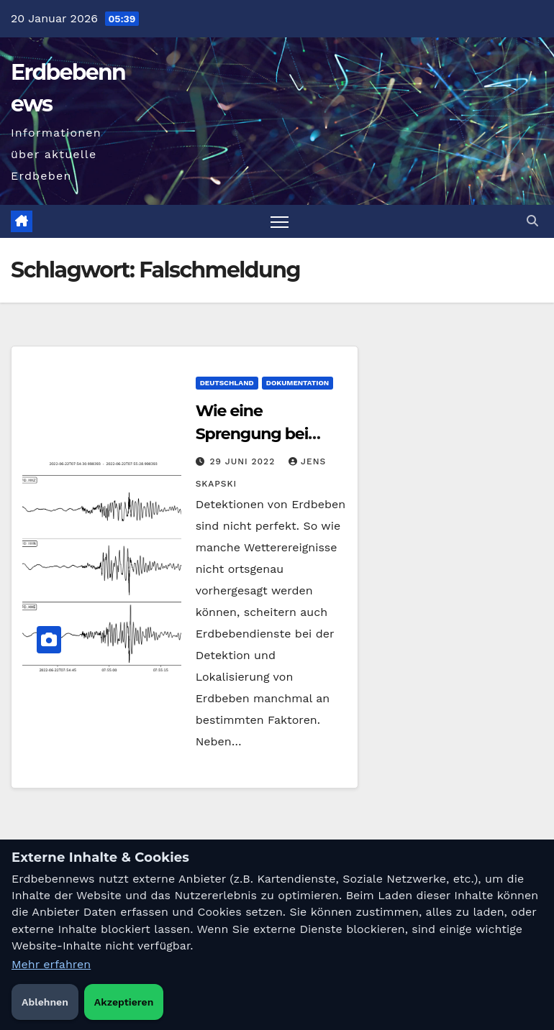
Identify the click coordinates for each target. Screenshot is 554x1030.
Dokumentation (298, 383)
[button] (532, 221)
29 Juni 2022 (244, 461)
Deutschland (227, 383)
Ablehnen (45, 1002)
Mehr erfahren (51, 964)
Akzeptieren (124, 1002)
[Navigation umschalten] (279, 222)
